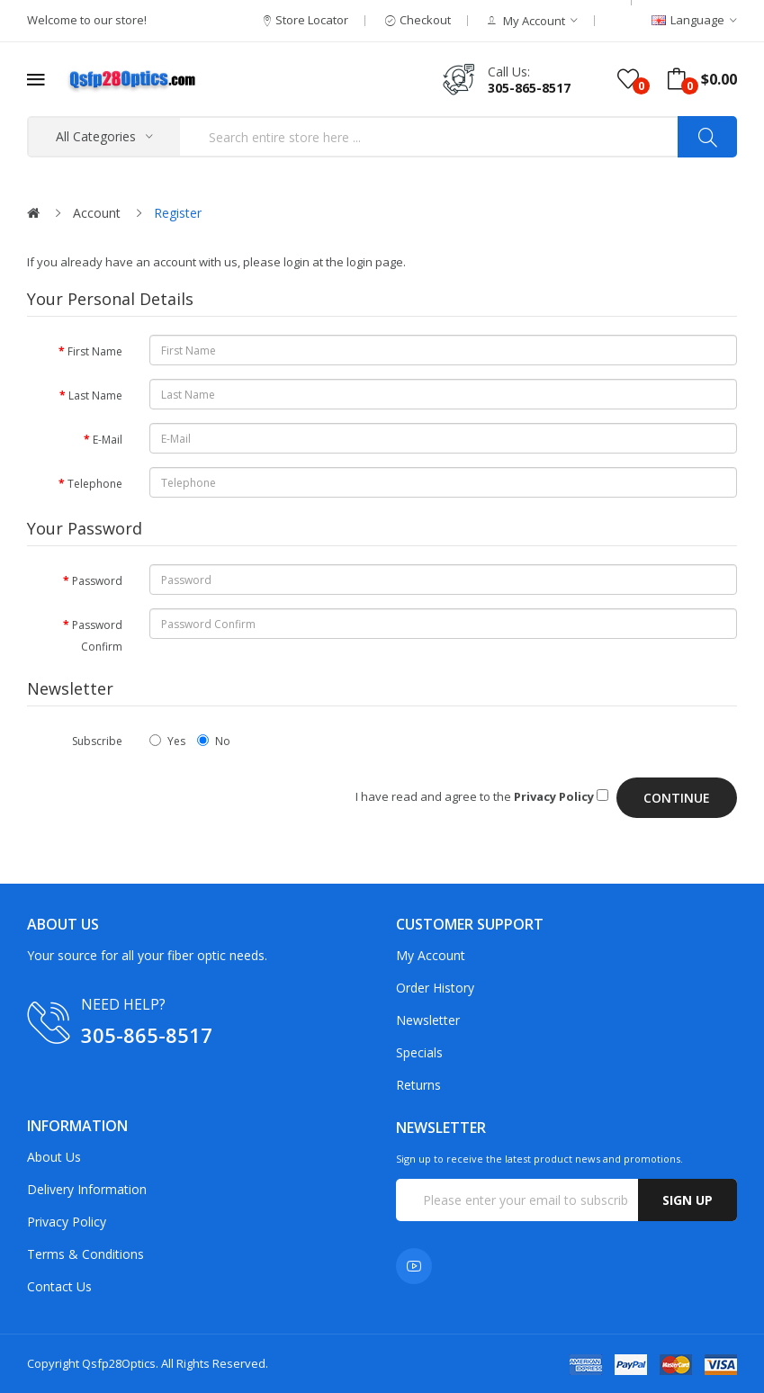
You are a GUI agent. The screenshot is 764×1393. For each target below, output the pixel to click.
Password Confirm (97, 635)
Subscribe (97, 741)
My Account (430, 955)
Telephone (94, 483)
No (213, 741)
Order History (435, 987)
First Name (94, 351)
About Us (54, 1156)
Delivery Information (87, 1189)
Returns (418, 1084)
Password (97, 581)
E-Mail (107, 439)
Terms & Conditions (85, 1254)
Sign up (687, 1200)
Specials (419, 1052)
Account (97, 212)
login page (374, 262)
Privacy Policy (66, 1221)
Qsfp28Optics (119, 1363)
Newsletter (428, 1020)
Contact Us (59, 1286)
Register (178, 212)
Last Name (95, 395)
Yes (167, 741)
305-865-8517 (529, 87)
